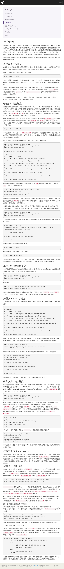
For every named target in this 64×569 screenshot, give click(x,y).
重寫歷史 (8, 23)
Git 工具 (8, 10)
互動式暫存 (8, 16)
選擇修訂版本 (9, 13)
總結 (6, 35)
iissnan (60, 566)
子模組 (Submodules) (11, 29)
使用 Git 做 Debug (10, 26)
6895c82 (35, 566)
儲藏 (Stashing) (9, 19)
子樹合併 (8, 32)
